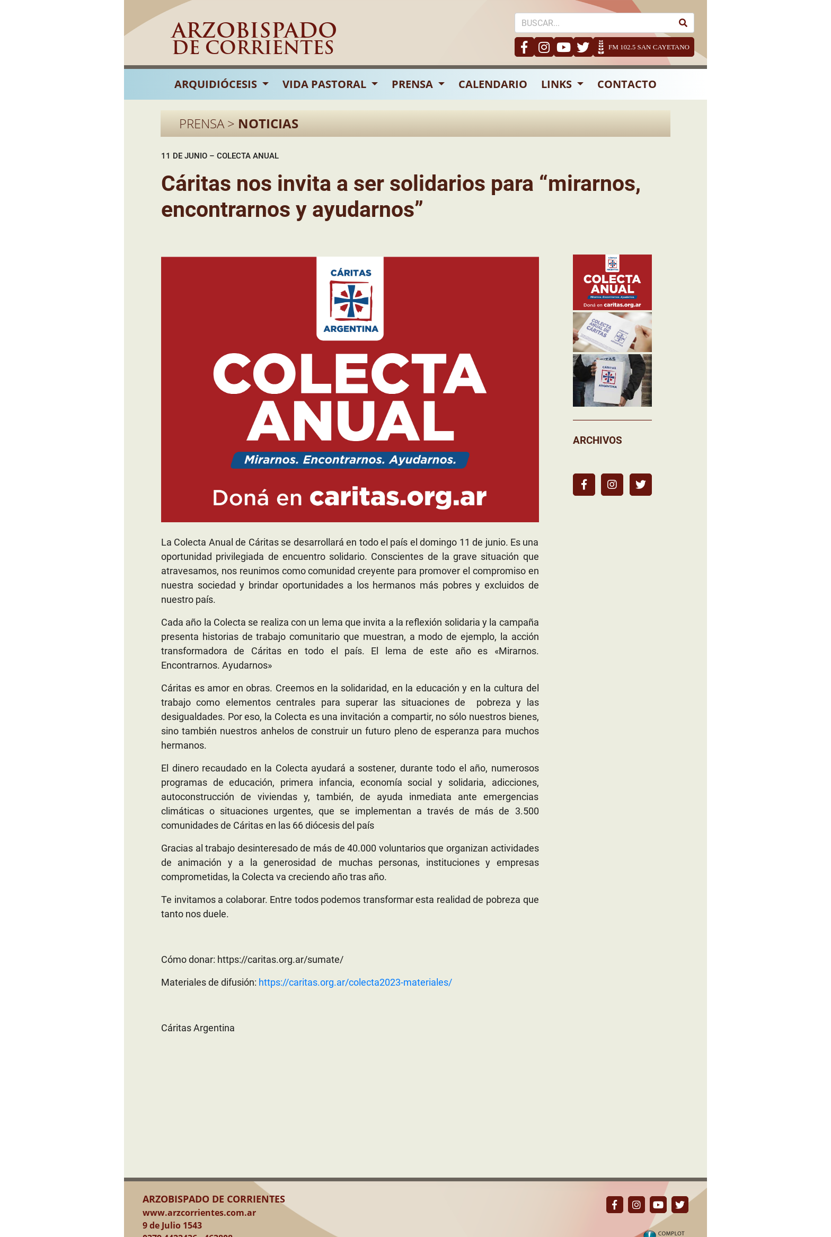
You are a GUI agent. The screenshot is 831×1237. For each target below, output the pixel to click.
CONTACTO (627, 84)
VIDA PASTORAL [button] (325, 84)
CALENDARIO (492, 84)
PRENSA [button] (414, 84)
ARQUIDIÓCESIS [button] (217, 84)
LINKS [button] (557, 84)
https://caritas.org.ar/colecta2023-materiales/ (355, 982)
